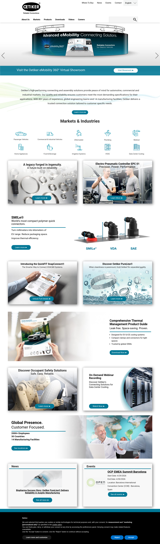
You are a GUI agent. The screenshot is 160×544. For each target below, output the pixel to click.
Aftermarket (78, 135)
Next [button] (157, 56)
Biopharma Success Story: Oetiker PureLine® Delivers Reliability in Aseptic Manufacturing (42, 491)
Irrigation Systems (79, 149)
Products (48, 19)
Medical (136, 135)
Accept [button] (131, 537)
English (128, 3)
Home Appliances (21, 149)
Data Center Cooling (136, 149)
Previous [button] (3, 56)
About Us (26, 19)
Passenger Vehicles (21, 136)
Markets (36, 19)
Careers (81, 19)
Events (108, 3)
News (99, 3)
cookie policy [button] (57, 525)
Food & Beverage (50, 149)
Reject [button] (117, 537)
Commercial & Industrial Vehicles (50, 136)
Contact (118, 3)
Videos (72, 19)
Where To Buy (87, 3)
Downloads (60, 19)
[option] (80, 52)
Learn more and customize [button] (36, 537)
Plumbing (107, 135)
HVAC (108, 149)
